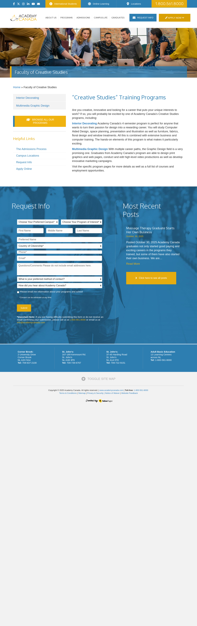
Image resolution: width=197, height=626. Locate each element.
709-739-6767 (74, 362)
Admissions (83, 17)
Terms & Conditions (68, 393)
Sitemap (82, 393)
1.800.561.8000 (78, 319)
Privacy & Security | (96, 393)
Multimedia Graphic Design (32, 105)
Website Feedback (129, 393)
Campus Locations (27, 155)
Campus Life (101, 17)
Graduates (118, 17)
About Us (50, 17)
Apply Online (24, 168)
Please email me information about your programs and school (51, 291)
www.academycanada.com (111, 390)
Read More (133, 263)
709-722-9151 (118, 362)
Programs (66, 17)
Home (16, 87)
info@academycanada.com (31, 322)
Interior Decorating (27, 97)
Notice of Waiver (112, 393)
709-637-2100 (29, 362)
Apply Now (174, 17)
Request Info (24, 162)
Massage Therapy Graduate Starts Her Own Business (150, 230)
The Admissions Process (31, 149)
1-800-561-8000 (163, 360)
